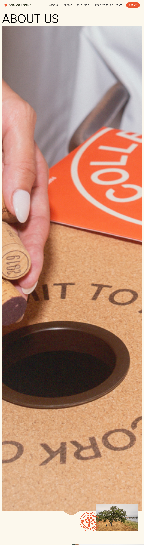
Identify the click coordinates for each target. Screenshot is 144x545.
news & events (101, 5)
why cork (68, 5)
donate (133, 5)
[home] (17, 5)
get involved (116, 5)
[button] (55, 5)
